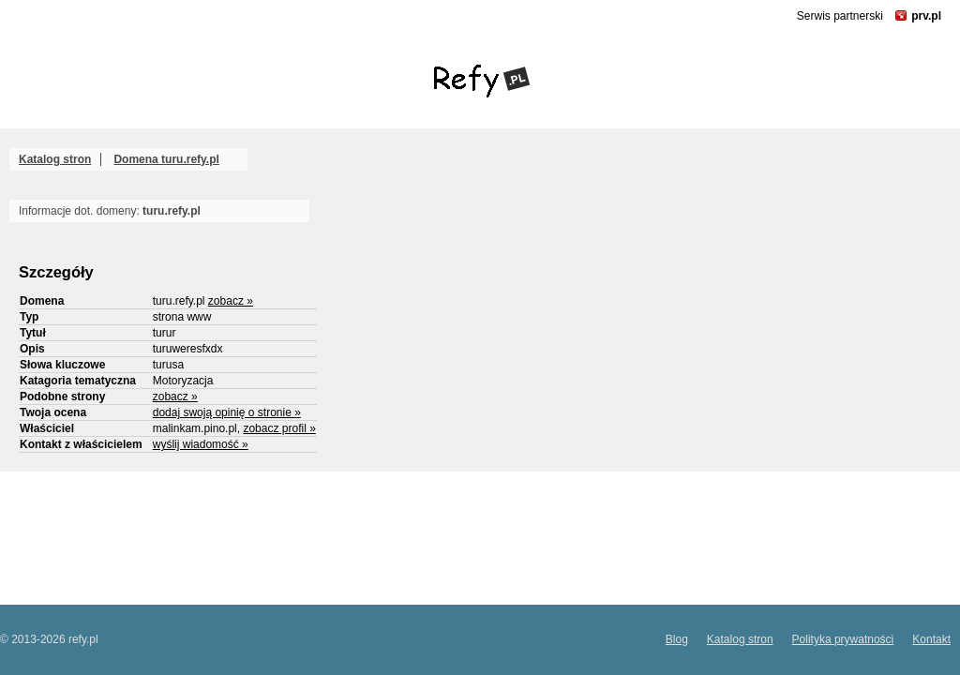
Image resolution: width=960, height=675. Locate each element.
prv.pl (926, 15)
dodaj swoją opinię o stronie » (227, 412)
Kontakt (931, 639)
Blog (677, 639)
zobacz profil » (279, 428)
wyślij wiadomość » (200, 444)
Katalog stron (55, 159)
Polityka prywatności (843, 639)
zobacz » (230, 301)
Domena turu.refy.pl (165, 159)
